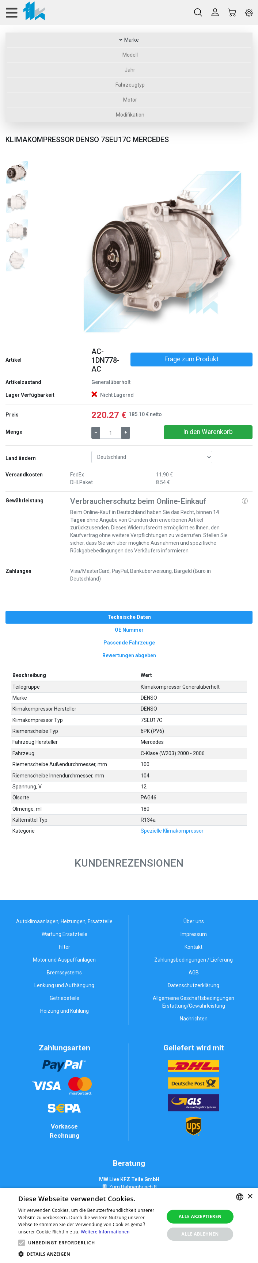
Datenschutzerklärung (193, 985)
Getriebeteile (64, 998)
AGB (194, 972)
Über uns (193, 921)
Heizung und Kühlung (64, 1011)
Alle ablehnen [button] (200, 1234)
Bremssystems (64, 972)
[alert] (129, 1225)
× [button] (250, 1196)
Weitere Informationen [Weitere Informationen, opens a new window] (105, 1232)
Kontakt (193, 947)
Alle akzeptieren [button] (200, 1216)
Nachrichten (194, 1019)
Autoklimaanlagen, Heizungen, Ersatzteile (64, 921)
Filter (64, 947)
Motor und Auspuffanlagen (64, 960)
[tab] (129, 617)
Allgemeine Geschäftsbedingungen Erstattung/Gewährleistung (193, 1002)
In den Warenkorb (208, 431)
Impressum (194, 934)
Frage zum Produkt (191, 359)
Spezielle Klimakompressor (172, 831)
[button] (84, 250)
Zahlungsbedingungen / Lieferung (193, 960)
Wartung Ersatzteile (64, 934)
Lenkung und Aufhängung (64, 985)
